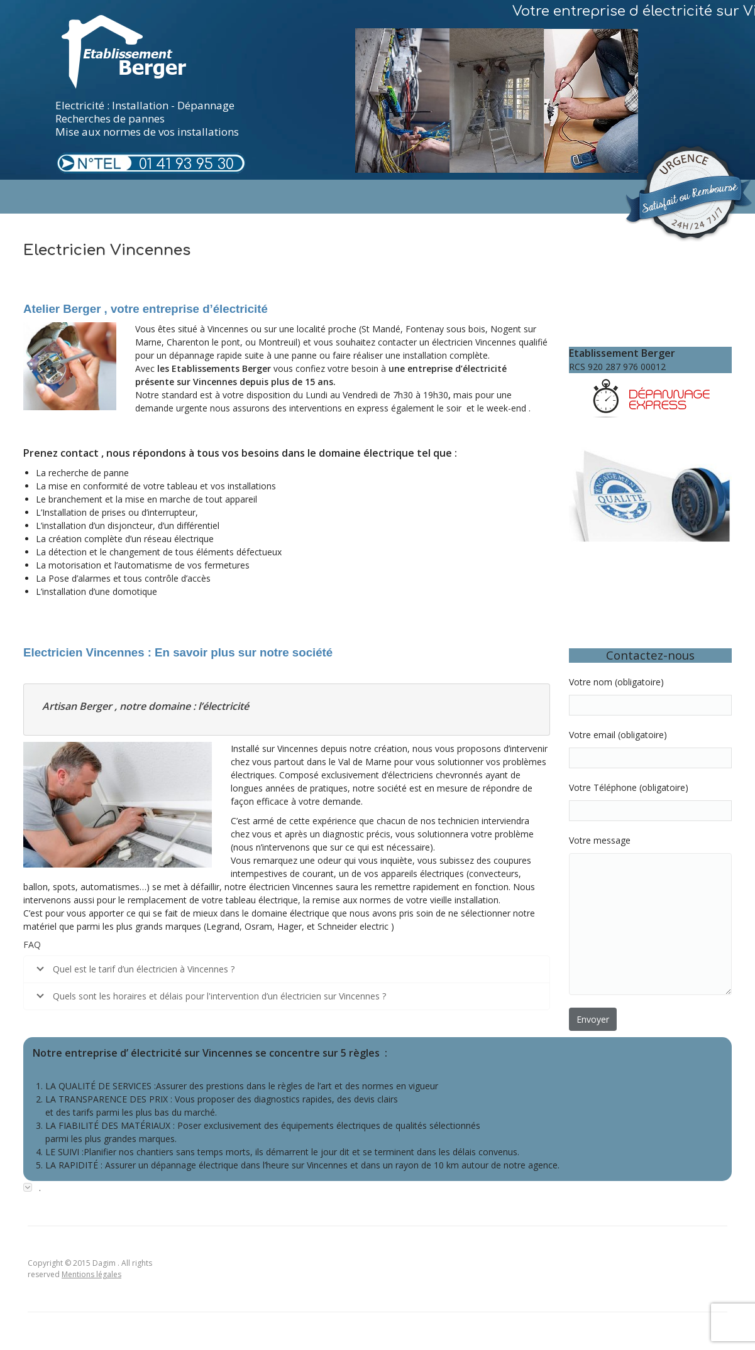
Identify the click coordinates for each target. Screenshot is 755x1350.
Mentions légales (91, 1274)
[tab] (377, 1187)
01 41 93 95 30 (186, 164)
